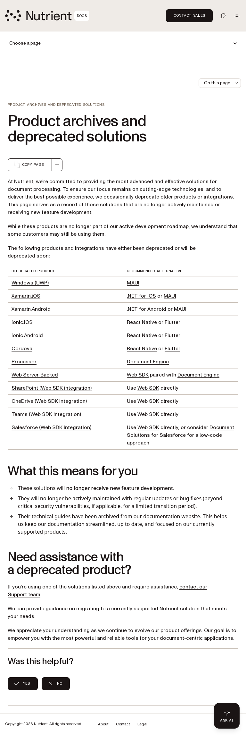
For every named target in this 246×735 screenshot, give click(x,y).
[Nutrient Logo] (47, 15)
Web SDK (138, 374)
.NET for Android (146, 309)
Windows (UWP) (30, 282)
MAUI (133, 282)
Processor (24, 361)
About (103, 724)
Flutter (172, 322)
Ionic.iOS (22, 322)
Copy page (28, 165)
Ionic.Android (27, 335)
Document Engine (148, 361)
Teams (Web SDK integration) (46, 414)
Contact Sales (189, 15)
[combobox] (57, 164)
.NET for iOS (141, 296)
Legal (142, 724)
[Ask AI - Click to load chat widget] (227, 716)
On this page (221, 83)
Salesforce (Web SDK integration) (51, 427)
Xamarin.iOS (26, 296)
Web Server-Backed (35, 374)
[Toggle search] (223, 15)
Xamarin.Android (31, 309)
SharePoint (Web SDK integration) (52, 388)
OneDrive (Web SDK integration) (49, 401)
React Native (142, 322)
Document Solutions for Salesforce (180, 431)
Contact (123, 724)
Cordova (22, 348)
